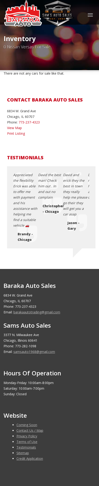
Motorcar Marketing (70, 467)
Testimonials (26, 402)
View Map (14, 128)
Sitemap (22, 408)
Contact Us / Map (29, 385)
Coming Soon (26, 380)
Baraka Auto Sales (38, 461)
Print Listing (16, 133)
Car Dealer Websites (21, 467)
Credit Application (29, 413)
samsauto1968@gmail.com (34, 307)
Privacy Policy (26, 391)
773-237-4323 (29, 122)
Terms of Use (26, 397)
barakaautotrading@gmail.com (36, 267)
